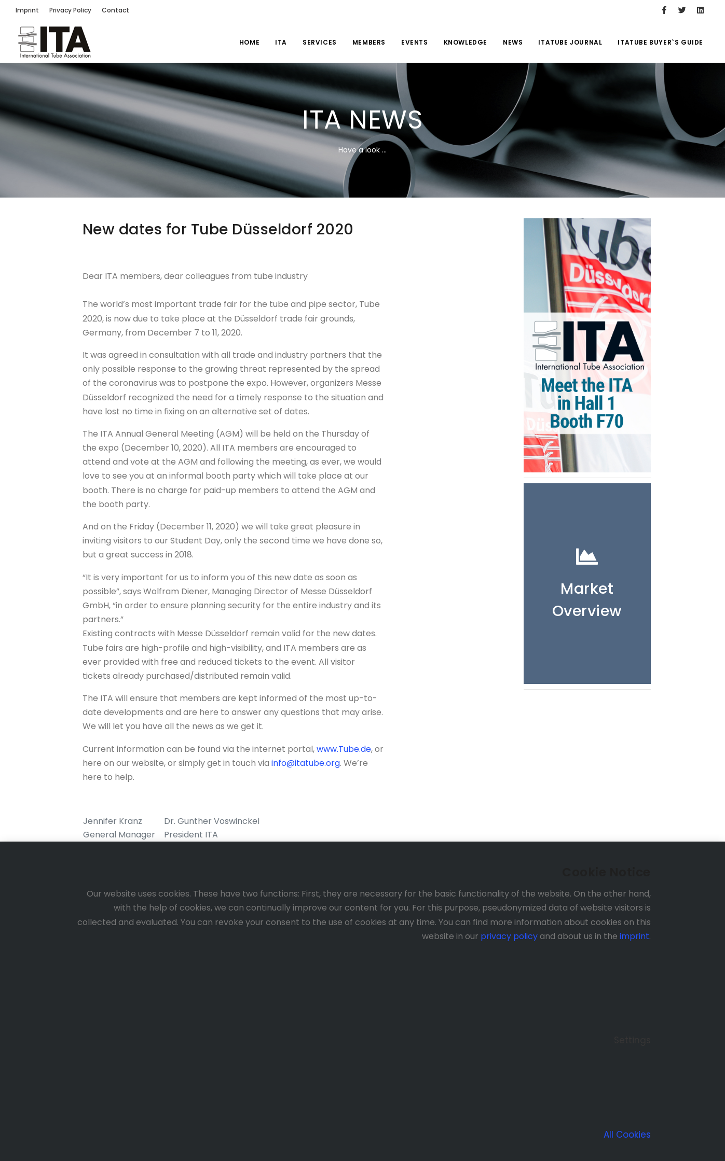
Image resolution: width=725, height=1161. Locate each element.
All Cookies (627, 1134)
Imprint (27, 10)
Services (320, 42)
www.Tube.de (344, 749)
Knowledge (465, 42)
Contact (115, 10)
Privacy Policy (70, 10)
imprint (634, 936)
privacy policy (509, 936)
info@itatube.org (304, 763)
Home (249, 42)
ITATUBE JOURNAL (570, 42)
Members (369, 42)
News (513, 42)
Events (414, 42)
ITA (281, 42)
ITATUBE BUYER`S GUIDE (660, 42)
